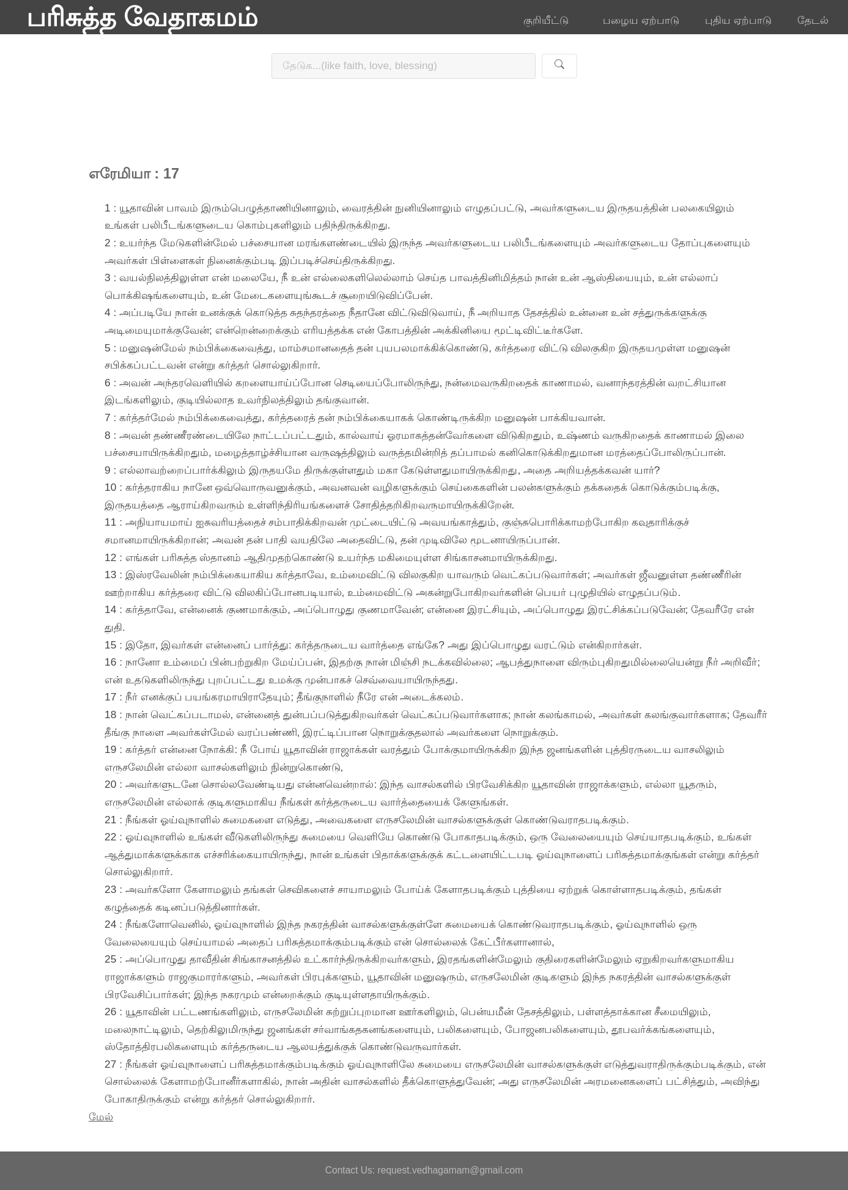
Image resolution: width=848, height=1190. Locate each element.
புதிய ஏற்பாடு (738, 20)
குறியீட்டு (550, 20)
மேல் (101, 1117)
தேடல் (812, 20)
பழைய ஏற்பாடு (641, 20)
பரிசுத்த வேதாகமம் (142, 17)
